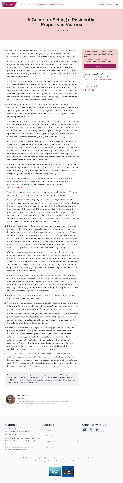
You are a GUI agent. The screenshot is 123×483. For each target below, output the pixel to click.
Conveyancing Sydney (81, 461)
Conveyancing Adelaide (23, 458)
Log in (117, 4)
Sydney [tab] (49, 447)
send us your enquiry (104, 79)
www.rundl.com (15, 187)
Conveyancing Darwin (82, 458)
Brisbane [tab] (49, 430)
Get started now (99, 66)
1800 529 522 (88, 79)
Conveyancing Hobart (100, 458)
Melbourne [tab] (50, 441)
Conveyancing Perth (63, 461)
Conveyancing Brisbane (43, 458)
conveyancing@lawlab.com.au (19, 431)
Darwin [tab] (49, 436)
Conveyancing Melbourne (44, 461)
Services (21, 4)
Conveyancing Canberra (62, 458)
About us (53, 4)
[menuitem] (22, 4)
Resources (42, 4)
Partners (31, 4)
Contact (62, 4)
